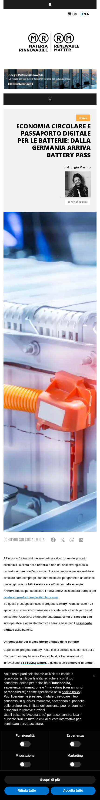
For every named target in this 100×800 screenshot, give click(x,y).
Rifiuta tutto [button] (27, 790)
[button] (94, 675)
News (83, 117)
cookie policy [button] (71, 692)
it (82, 14)
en (87, 14)
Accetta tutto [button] (73, 790)
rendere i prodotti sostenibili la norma (30, 597)
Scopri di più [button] (50, 779)
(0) (72, 14)
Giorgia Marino (79, 167)
